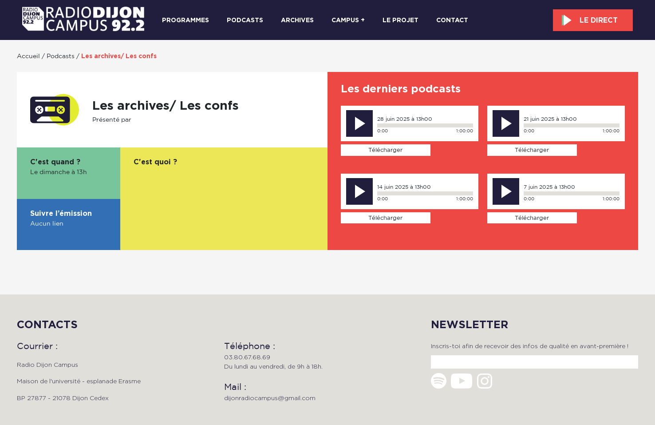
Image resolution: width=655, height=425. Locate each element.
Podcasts (245, 20)
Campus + (348, 20)
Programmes (185, 20)
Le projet (400, 20)
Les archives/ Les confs (119, 56)
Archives (297, 20)
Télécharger (385, 150)
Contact (452, 20)
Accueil (28, 55)
